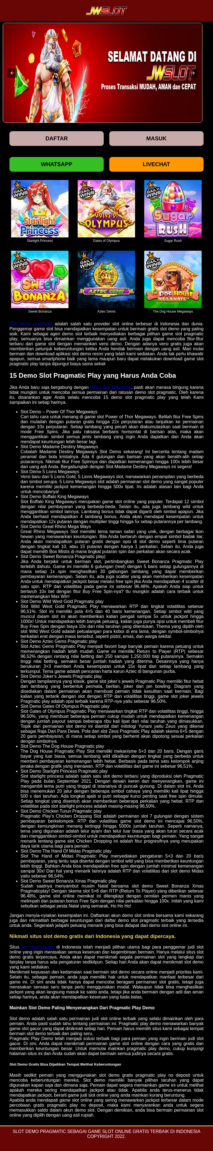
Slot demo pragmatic (30, 323)
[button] (12, 73)
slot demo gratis (37, 947)
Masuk (156, 138)
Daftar (56, 138)
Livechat (156, 164)
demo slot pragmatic (110, 387)
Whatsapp (56, 164)
